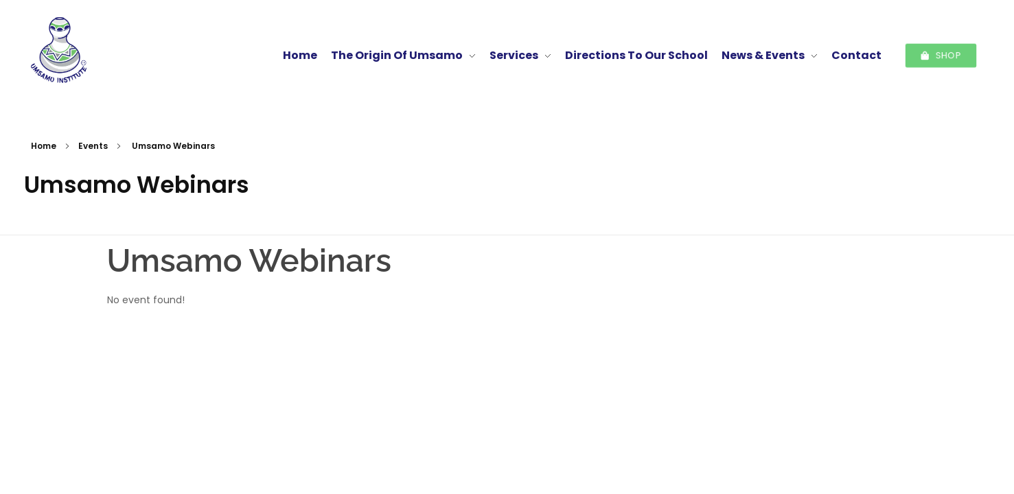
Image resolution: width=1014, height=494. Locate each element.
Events (93, 146)
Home (43, 146)
